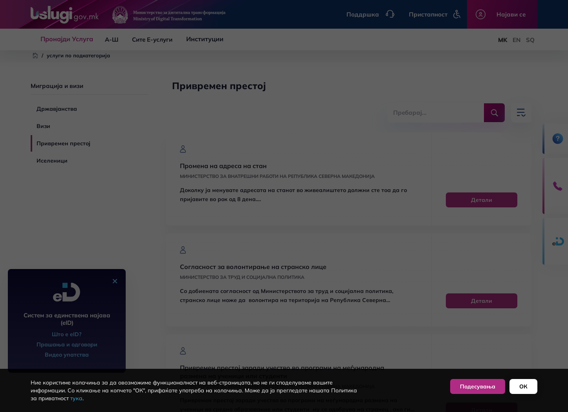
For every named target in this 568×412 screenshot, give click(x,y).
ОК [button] (523, 386)
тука (76, 398)
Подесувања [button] (477, 386)
